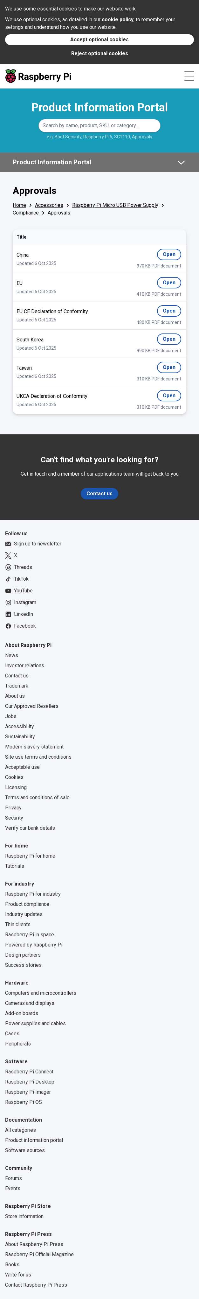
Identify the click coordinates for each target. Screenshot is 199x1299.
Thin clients (18, 924)
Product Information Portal (99, 107)
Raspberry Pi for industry (33, 894)
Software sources (25, 1150)
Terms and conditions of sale (37, 798)
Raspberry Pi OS (23, 1102)
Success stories (23, 965)
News (11, 655)
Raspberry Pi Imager (28, 1092)
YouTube (19, 591)
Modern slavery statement (34, 747)
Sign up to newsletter (33, 544)
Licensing (16, 787)
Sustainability (20, 737)
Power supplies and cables (35, 1023)
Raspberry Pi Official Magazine (39, 1254)
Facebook (20, 626)
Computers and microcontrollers (40, 993)
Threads (18, 567)
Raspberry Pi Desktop (29, 1082)
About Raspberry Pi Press (34, 1244)
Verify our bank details (30, 828)
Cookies (14, 777)
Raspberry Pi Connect (29, 1072)
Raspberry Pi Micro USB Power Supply (115, 205)
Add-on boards (21, 1013)
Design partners (23, 955)
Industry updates (24, 914)
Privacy (13, 808)
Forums (13, 1178)
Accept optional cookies (99, 39)
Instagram (20, 602)
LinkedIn (19, 614)
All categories (20, 1130)
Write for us (18, 1275)
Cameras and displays (29, 1003)
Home (19, 205)
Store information (24, 1216)
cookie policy (118, 19)
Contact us (99, 494)
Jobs (11, 716)
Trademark (16, 686)
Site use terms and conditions (38, 757)
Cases (12, 1034)
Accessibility (19, 726)
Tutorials (14, 866)
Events (12, 1188)
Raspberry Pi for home (30, 856)
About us (15, 696)
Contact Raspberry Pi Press (36, 1285)
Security (14, 818)
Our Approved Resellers (31, 706)
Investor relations (24, 666)
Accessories (49, 205)
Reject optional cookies (99, 53)
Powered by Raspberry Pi (33, 945)
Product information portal (34, 1140)
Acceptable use (22, 767)
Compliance (26, 213)
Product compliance (27, 904)
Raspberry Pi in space (29, 935)
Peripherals (18, 1044)
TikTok (17, 579)
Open (172, 255)
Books (12, 1265)
